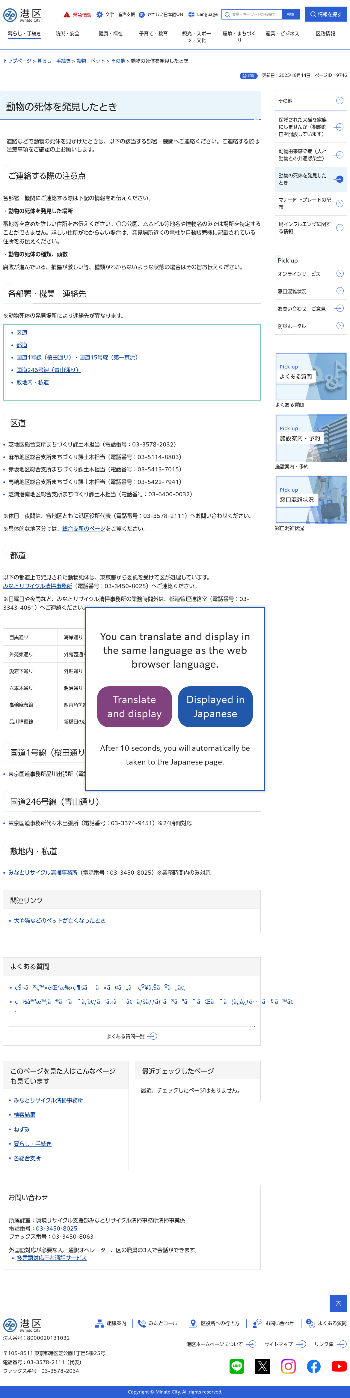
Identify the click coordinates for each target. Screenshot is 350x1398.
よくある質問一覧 (125, 1036)
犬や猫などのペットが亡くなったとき (60, 920)
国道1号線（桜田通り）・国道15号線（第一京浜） (78, 357)
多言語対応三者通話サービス (52, 1258)
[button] (77, 14)
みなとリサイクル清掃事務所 (37, 586)
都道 (21, 345)
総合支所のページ (83, 528)
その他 (118, 61)
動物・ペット (90, 61)
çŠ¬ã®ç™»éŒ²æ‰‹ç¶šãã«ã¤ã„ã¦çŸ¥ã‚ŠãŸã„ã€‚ (100, 987)
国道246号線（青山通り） (48, 370)
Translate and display (134, 706)
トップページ (17, 61)
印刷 (251, 75)
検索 (290, 14)
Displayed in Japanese (215, 706)
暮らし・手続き (54, 61)
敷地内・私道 (32, 382)
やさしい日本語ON (165, 14)
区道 (21, 332)
